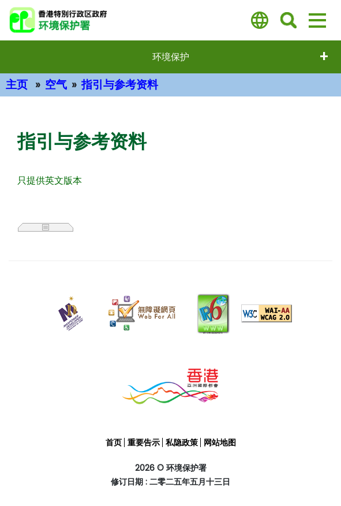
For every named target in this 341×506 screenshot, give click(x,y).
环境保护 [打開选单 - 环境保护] (170, 57)
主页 (17, 84)
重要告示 (144, 442)
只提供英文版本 (49, 180)
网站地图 (220, 442)
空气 (56, 84)
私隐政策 (182, 442)
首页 (114, 442)
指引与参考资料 (119, 84)
